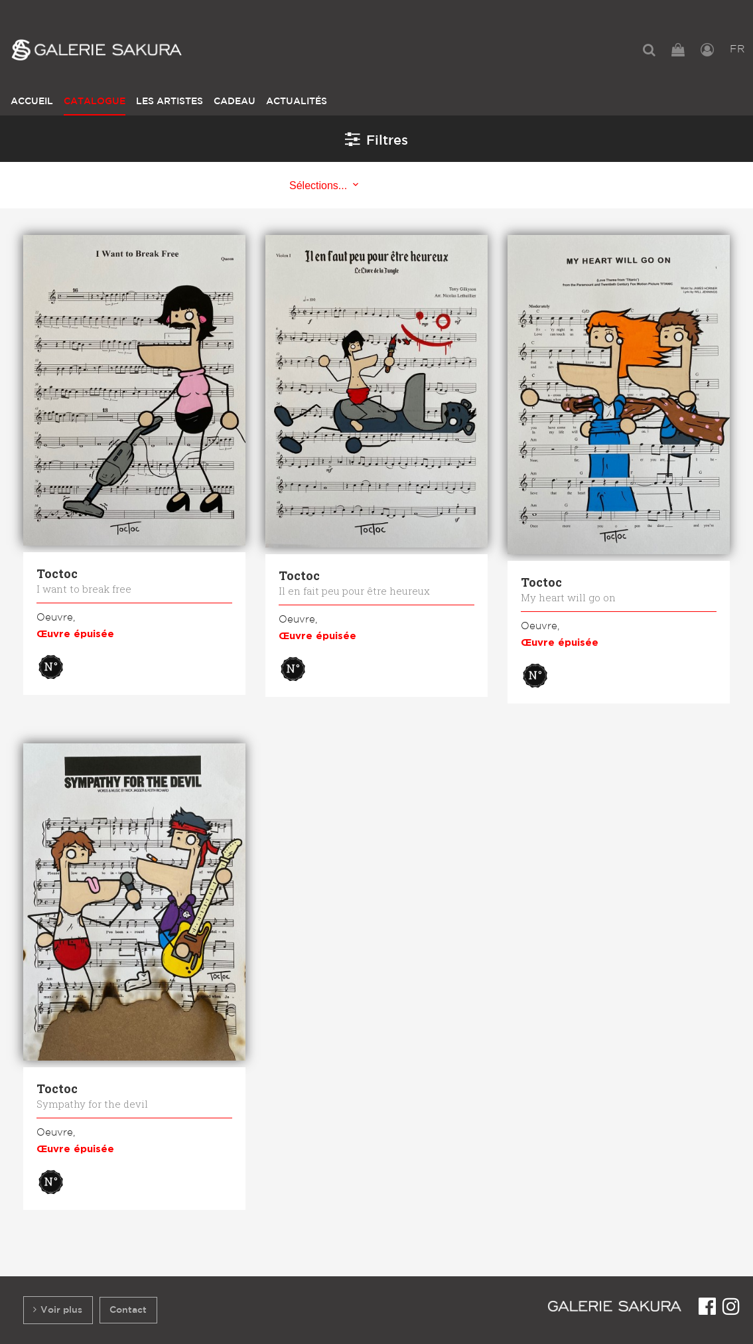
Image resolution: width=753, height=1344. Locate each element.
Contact (128, 1310)
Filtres (376, 138)
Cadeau (234, 101)
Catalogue (94, 101)
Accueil (32, 101)
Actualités (296, 101)
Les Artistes (169, 101)
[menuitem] (649, 49)
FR (737, 49)
